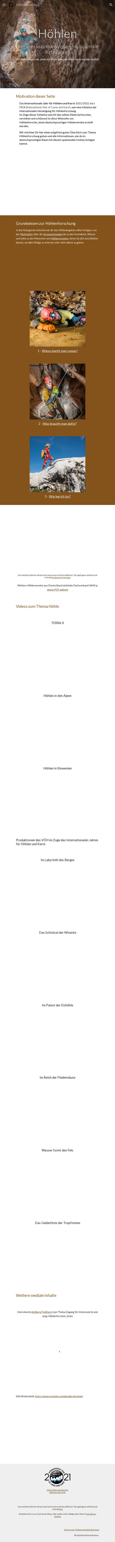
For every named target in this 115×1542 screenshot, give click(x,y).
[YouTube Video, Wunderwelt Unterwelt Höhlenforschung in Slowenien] (57, 801)
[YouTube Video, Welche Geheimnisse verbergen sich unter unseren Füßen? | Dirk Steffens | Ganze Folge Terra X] (57, 655)
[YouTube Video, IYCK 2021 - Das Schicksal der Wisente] (57, 965)
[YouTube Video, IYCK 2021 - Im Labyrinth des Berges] (57, 892)
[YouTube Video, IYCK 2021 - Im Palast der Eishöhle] (57, 1037)
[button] (4, 4)
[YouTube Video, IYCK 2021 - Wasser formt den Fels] (57, 1182)
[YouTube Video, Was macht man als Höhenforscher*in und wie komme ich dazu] (57, 268)
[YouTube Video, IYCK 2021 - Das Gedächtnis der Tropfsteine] (57, 1255)
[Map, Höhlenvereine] (57, 536)
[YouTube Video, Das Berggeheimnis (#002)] (57, 728)
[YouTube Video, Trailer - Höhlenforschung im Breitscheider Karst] (57, 1430)
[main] (57, 44)
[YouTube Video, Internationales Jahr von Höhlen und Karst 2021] (57, 184)
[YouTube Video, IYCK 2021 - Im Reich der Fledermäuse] (57, 1110)
